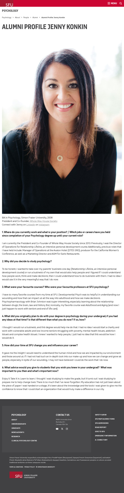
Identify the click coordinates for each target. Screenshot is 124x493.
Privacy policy (29, 467)
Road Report (100, 427)
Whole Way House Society (43, 221)
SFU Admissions (101, 423)
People (26, 17)
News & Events (18, 432)
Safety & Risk (101, 415)
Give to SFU (100, 431)
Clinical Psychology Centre (24, 441)
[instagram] (67, 429)
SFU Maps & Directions (105, 419)
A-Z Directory (101, 440)
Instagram (44, 224)
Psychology (10, 11)
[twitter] (62, 429)
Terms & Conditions (16, 467)
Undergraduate (19, 424)
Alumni (35, 17)
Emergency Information (106, 436)
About (17, 17)
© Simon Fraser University (45, 467)
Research (16, 436)
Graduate (16, 428)
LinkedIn (30, 224)
